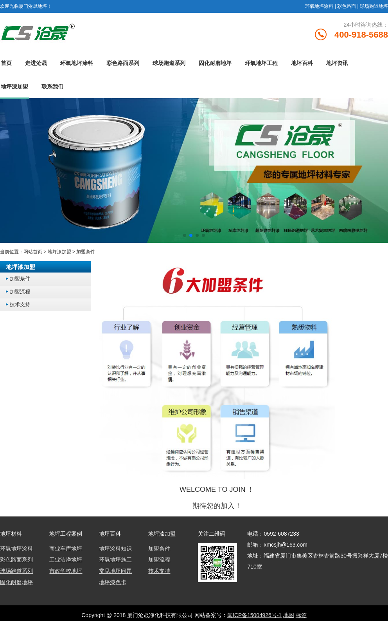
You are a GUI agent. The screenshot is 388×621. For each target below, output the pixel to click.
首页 (6, 64)
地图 (288, 615)
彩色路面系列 (122, 64)
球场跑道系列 (169, 64)
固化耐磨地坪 (215, 64)
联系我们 (52, 87)
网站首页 (32, 252)
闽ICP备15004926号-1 (254, 615)
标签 (301, 615)
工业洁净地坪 (65, 560)
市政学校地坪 (65, 571)
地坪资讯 (337, 64)
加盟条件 (85, 252)
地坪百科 (302, 64)
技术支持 (20, 305)
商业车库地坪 (65, 549)
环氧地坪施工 (115, 560)
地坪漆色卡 (112, 582)
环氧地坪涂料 (319, 6)
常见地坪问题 (115, 571)
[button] (184, 236)
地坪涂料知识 (115, 549)
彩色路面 (346, 6)
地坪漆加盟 (14, 87)
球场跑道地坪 (374, 6)
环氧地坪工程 (261, 64)
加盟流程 (20, 292)
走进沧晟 (36, 64)
